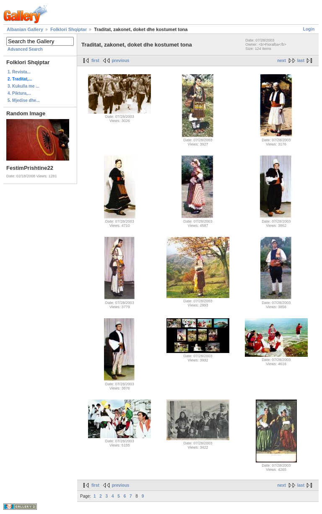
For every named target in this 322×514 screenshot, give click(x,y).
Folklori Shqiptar (68, 29)
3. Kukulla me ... (23, 86)
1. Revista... (19, 72)
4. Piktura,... (19, 93)
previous (121, 60)
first (95, 60)
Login (308, 29)
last (300, 60)
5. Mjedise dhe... (24, 100)
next (281, 60)
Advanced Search (25, 49)
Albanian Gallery (25, 29)
